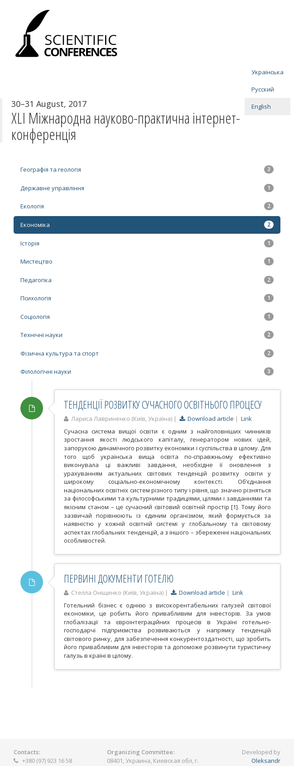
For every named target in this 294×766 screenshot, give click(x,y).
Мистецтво (147, 261)
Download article (206, 418)
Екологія (147, 206)
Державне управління (147, 188)
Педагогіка (147, 280)
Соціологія (147, 317)
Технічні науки (147, 335)
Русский (262, 89)
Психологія (147, 298)
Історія (147, 243)
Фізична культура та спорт (147, 353)
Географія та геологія (147, 169)
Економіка (147, 225)
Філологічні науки (147, 371)
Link (246, 418)
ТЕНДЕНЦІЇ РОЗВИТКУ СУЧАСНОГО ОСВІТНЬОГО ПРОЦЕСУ (163, 404)
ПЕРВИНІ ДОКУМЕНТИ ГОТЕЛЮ (119, 578)
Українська (267, 72)
